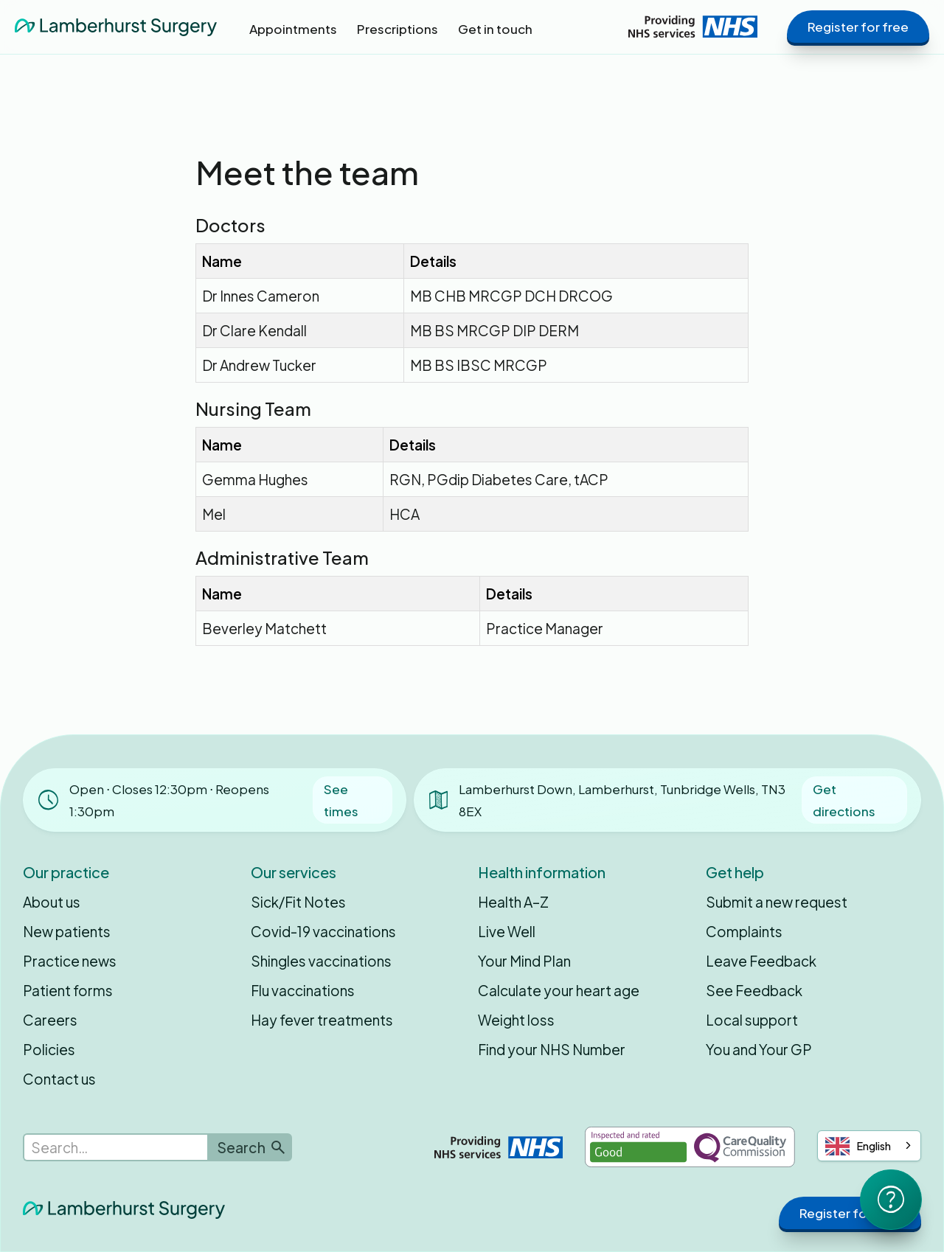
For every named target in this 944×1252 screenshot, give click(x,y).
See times (341, 800)
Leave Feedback (761, 961)
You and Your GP (759, 1049)
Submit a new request (776, 902)
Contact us (59, 1079)
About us (51, 902)
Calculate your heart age (558, 990)
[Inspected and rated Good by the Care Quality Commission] (690, 1147)
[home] (116, 26)
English (858, 1146)
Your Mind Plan (524, 961)
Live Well (506, 931)
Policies (49, 1049)
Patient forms (68, 990)
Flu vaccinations (303, 990)
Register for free (858, 26)
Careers (50, 1020)
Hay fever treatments (322, 1020)
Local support (752, 1020)
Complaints (744, 931)
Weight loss (516, 1020)
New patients (67, 931)
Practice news (70, 961)
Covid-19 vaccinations (323, 931)
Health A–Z (513, 902)
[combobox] (869, 1145)
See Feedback (754, 990)
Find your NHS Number (551, 1049)
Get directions (844, 800)
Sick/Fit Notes (298, 902)
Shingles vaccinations (321, 961)
